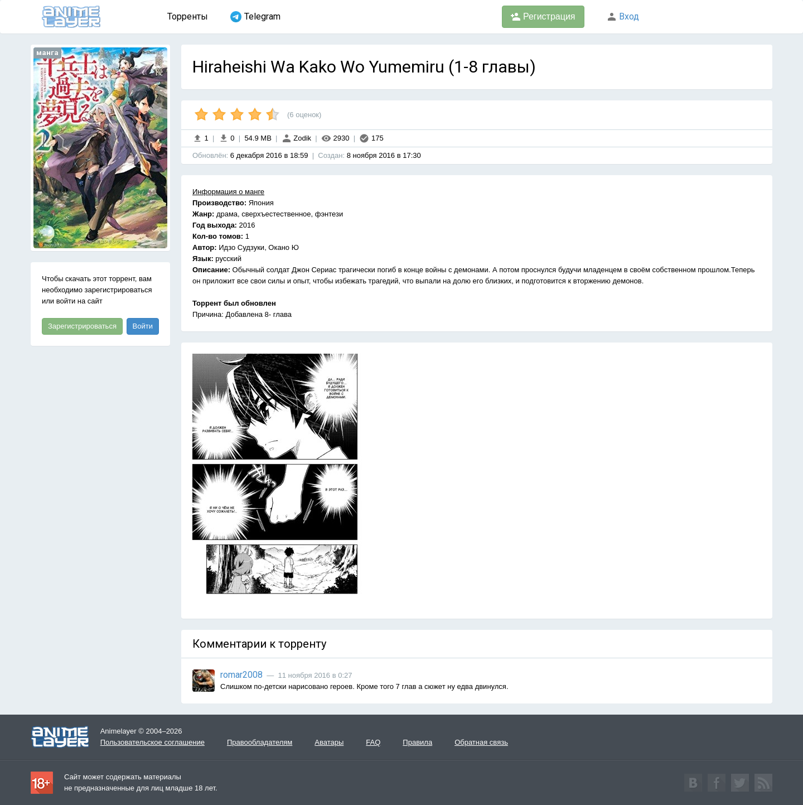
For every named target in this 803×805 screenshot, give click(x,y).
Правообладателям (259, 742)
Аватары (329, 742)
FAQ (373, 742)
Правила (417, 742)
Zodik (296, 138)
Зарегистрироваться (82, 326)
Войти (143, 326)
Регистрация (543, 17)
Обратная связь (481, 742)
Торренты (187, 16)
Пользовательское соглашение (152, 742)
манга (47, 53)
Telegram (255, 16)
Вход (623, 16)
